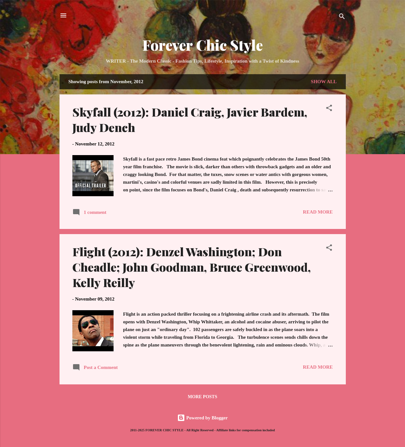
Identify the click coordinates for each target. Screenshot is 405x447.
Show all (323, 81)
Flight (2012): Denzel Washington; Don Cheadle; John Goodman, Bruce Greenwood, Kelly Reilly (191, 267)
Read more (318, 212)
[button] (329, 109)
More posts (202, 396)
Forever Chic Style (203, 44)
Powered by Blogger (202, 417)
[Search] (342, 17)
